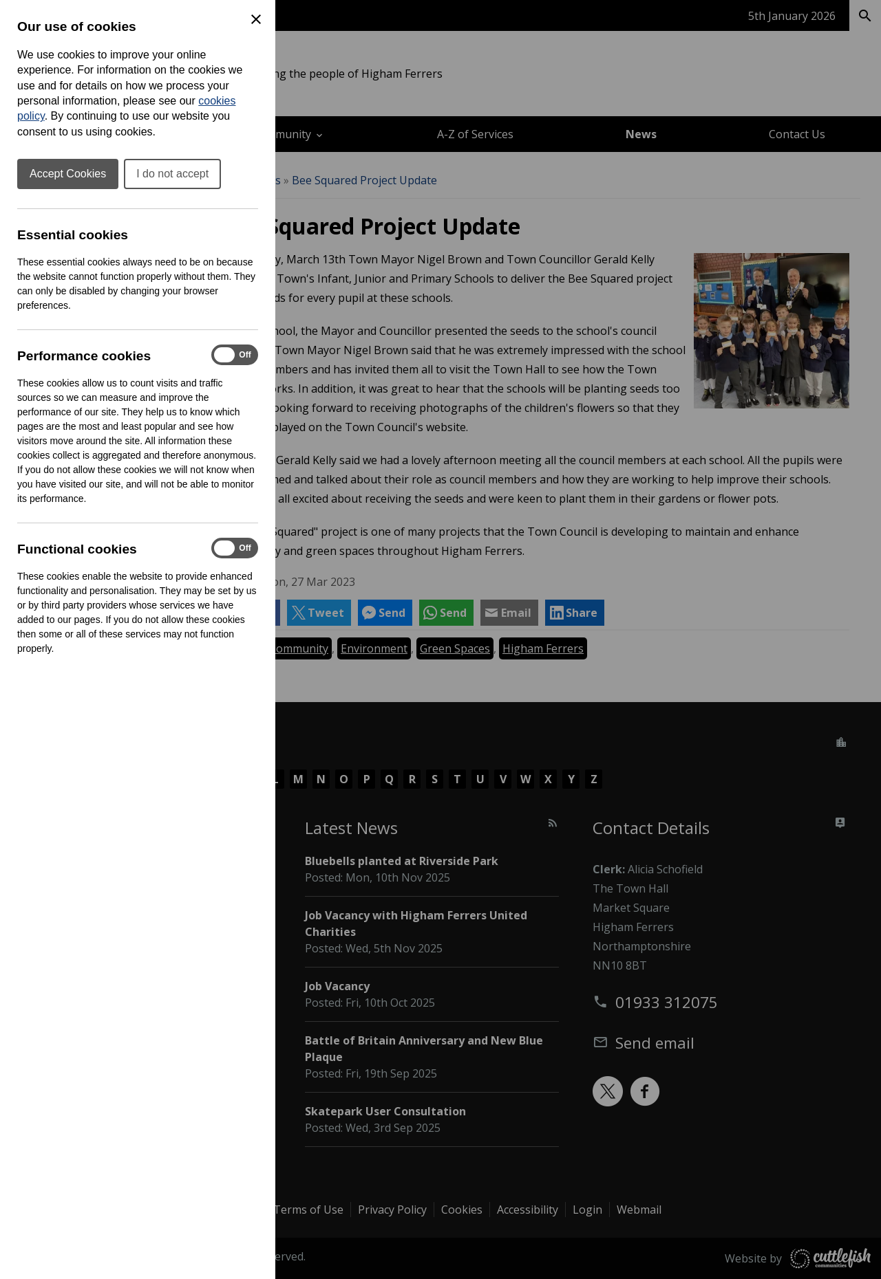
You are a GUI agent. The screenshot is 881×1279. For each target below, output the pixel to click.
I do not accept (172, 173)
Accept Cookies (68, 173)
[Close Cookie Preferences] (256, 19)
